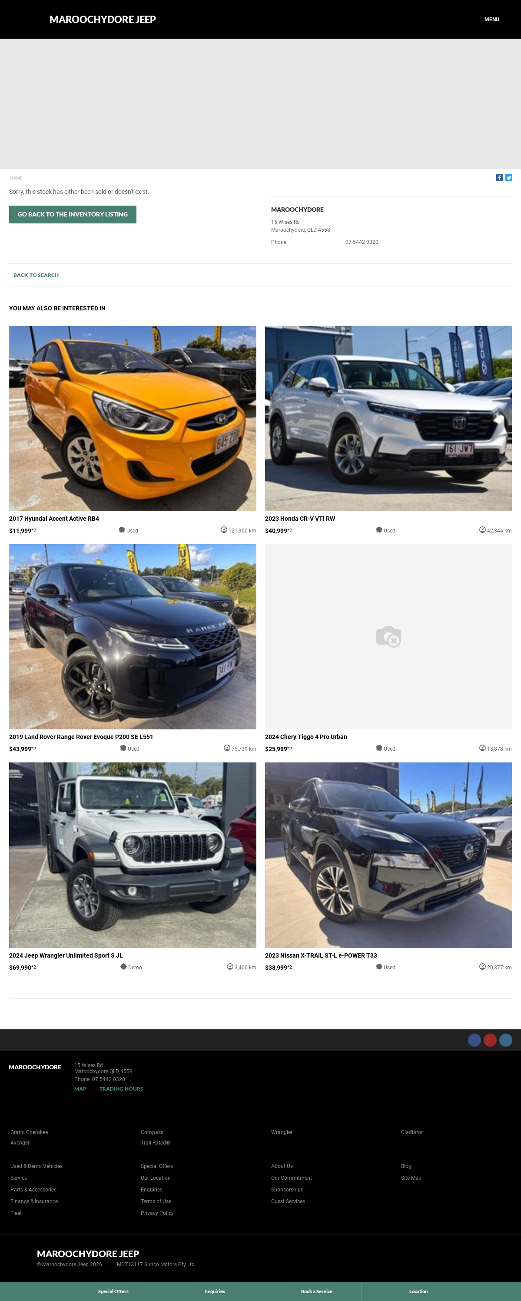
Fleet (16, 1213)
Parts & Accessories (33, 1190)
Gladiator (412, 1132)
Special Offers (157, 1166)
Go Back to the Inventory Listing (73, 214)
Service (18, 1178)
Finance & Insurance (34, 1201)
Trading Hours (121, 1088)
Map (80, 1088)
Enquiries (152, 1190)
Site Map (411, 1178)
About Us (282, 1166)
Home (16, 178)
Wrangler (281, 1132)
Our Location (156, 1178)
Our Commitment (291, 1178)
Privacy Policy (157, 1213)
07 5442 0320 (361, 242)
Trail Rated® (155, 1143)
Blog (406, 1166)
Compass (152, 1132)
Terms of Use (156, 1201)
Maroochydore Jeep (103, 19)
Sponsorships (287, 1190)
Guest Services (288, 1201)
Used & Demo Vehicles (36, 1166)
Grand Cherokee (29, 1132)
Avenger (20, 1143)
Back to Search (36, 275)
